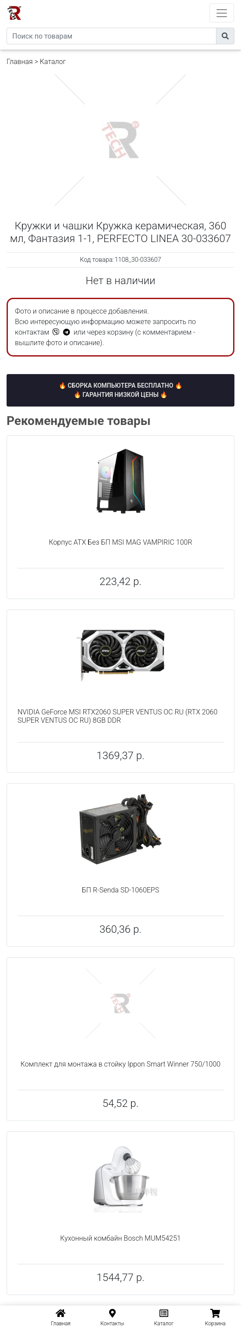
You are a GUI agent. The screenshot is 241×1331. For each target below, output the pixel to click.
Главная (20, 61)
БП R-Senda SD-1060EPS (120, 890)
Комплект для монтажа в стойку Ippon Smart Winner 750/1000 (120, 1064)
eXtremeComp (132, 3)
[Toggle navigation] (221, 13)
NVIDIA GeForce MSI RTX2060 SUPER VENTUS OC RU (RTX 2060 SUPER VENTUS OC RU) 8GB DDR (117, 716)
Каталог (53, 61)
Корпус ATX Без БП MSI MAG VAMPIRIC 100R (120, 542)
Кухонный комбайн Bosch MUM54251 (120, 1238)
